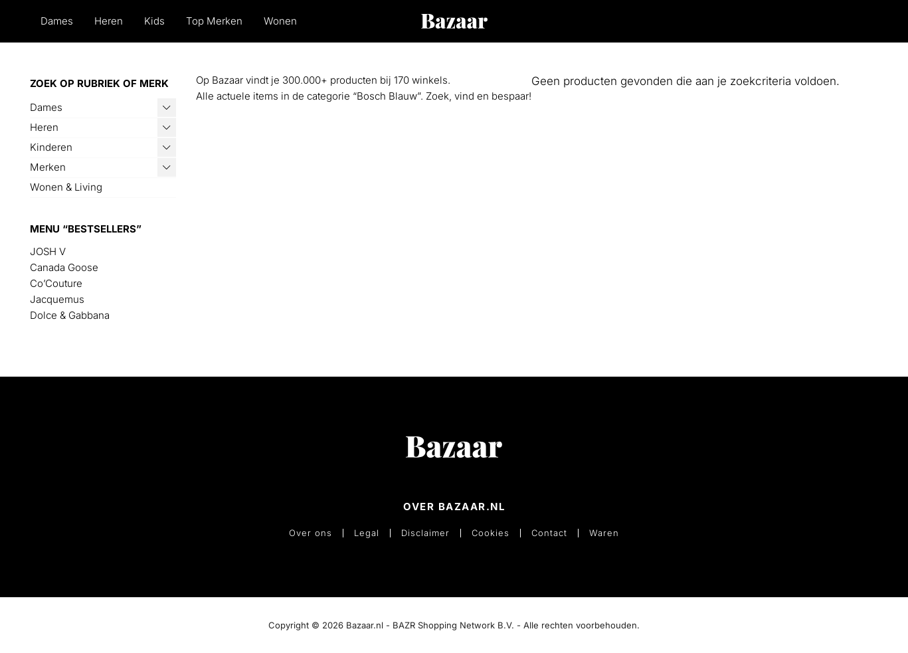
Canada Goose (64, 267)
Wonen (280, 21)
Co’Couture (56, 283)
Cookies (490, 533)
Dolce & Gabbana (70, 315)
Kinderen (51, 147)
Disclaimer (425, 533)
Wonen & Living (66, 187)
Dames (57, 21)
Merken (48, 167)
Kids (154, 21)
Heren (108, 21)
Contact (549, 533)
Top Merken (214, 21)
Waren (604, 533)
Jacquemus (57, 299)
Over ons (310, 533)
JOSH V (48, 251)
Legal (366, 533)
